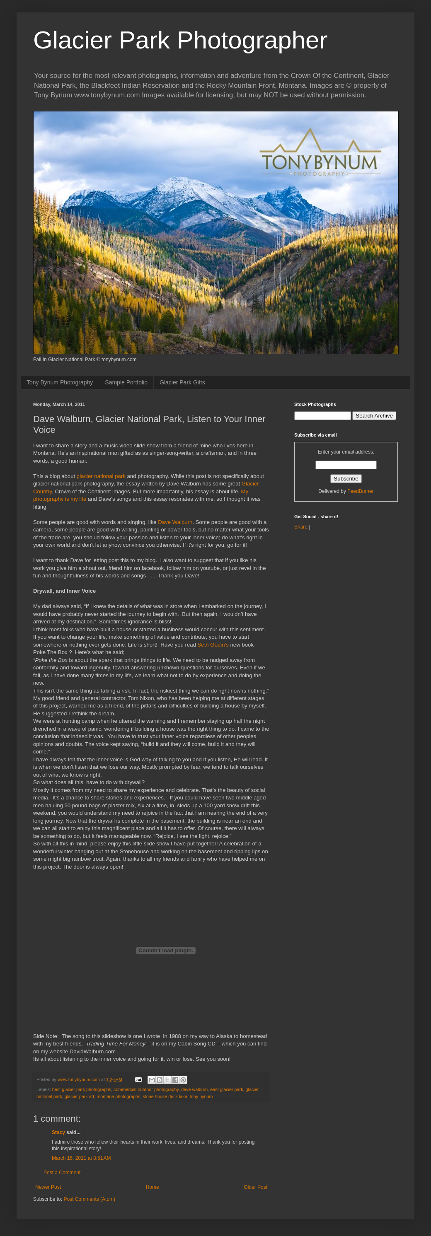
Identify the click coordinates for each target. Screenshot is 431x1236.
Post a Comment (62, 1173)
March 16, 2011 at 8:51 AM (81, 1158)
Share (301, 527)
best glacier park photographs (81, 1089)
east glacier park (226, 1089)
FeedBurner (360, 491)
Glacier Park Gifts (182, 382)
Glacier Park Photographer (180, 40)
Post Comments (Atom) (89, 1199)
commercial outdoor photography (146, 1089)
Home (152, 1187)
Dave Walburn (175, 522)
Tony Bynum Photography (60, 382)
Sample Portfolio (126, 382)
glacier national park (101, 476)
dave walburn (194, 1089)
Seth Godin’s (213, 645)
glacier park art (79, 1096)
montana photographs (118, 1096)
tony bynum (201, 1096)
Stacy (58, 1132)
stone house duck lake (165, 1096)
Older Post (255, 1187)
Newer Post (48, 1187)
